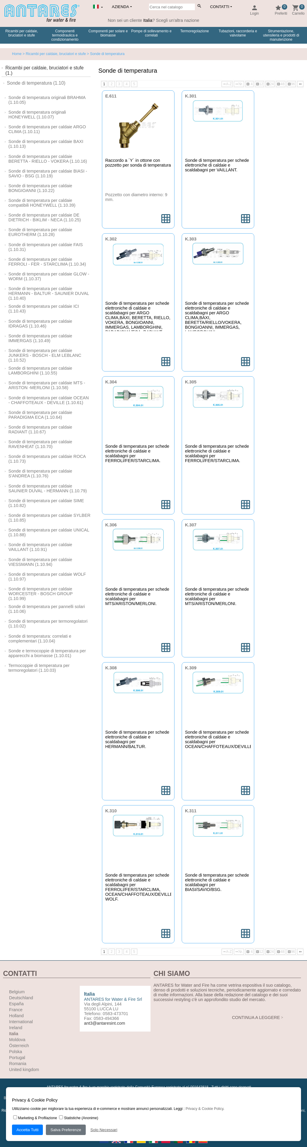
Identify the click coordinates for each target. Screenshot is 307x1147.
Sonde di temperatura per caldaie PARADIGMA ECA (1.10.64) (40, 415)
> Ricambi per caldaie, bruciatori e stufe (54, 54)
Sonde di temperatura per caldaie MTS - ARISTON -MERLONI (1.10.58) (46, 385)
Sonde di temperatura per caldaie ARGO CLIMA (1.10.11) (47, 129)
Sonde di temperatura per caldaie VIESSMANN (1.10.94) (40, 562)
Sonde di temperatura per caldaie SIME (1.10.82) (46, 503)
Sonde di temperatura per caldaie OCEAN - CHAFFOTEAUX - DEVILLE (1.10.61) (48, 400)
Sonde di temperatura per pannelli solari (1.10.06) (46, 609)
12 (259, 84)
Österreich (19, 1045)
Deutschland (21, 997)
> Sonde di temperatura (105, 54)
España (16, 1003)
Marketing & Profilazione (35, 1118)
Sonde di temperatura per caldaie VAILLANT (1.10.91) (40, 547)
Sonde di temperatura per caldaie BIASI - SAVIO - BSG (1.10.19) (47, 173)
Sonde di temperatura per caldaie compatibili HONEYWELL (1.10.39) (41, 203)
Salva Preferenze (65, 1130)
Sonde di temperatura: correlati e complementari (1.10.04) (39, 638)
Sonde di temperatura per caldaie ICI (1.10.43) (43, 308)
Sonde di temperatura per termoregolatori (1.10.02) (48, 623)
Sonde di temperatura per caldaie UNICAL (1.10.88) (48, 532)
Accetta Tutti (27, 1130)
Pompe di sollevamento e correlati (151, 33)
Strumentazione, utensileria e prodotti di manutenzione (281, 35)
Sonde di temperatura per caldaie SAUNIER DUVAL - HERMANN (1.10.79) (47, 488)
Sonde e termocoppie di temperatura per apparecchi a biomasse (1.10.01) (47, 653)
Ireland (15, 1027)
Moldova (17, 1039)
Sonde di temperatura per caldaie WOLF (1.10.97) (47, 576)
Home (17, 54)
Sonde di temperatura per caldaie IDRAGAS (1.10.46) (40, 323)
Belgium (17, 991)
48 (280, 84)
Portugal (17, 1057)
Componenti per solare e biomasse (108, 33)
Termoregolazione (194, 31)
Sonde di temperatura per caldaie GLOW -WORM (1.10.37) (48, 276)
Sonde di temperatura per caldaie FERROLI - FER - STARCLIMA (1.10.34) (47, 261)
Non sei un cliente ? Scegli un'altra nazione (153, 20)
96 (291, 84)
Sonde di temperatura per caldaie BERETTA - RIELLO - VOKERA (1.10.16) (47, 159)
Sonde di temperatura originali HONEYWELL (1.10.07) (37, 114)
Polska (15, 1051)
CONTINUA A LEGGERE (256, 1017)
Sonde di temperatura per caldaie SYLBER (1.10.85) (49, 518)
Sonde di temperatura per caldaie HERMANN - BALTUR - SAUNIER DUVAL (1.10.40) (48, 293)
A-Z (227, 84)
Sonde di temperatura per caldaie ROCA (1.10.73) (47, 459)
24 (270, 84)
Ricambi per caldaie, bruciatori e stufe (21, 33)
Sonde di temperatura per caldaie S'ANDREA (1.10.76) (40, 473)
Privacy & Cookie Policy (204, 1109)
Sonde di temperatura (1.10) (36, 83)
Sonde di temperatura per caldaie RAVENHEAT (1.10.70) (40, 444)
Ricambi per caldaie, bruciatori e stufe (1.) (44, 70)
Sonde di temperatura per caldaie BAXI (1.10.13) (45, 144)
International (21, 1021)
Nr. (239, 84)
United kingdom (24, 1069)
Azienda (120, 6)
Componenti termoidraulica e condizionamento (65, 35)
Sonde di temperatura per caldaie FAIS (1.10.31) (45, 247)
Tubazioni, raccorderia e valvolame (238, 33)
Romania (17, 1063)
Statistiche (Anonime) (78, 1118)
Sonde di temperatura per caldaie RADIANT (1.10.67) (40, 429)
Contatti (219, 6)
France (15, 1009)
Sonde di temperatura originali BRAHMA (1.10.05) (46, 100)
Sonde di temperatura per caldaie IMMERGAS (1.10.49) (40, 338)
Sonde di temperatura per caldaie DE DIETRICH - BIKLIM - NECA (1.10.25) (44, 217)
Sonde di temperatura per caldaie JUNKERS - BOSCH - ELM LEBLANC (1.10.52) (44, 355)
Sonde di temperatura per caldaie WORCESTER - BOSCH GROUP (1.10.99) (40, 594)
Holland (16, 1015)
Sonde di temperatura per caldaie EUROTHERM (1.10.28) (40, 232)
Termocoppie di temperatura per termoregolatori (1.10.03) (39, 668)
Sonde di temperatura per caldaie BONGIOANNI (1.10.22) (40, 188)
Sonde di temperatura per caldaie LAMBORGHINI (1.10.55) (40, 370)
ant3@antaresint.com (104, 1023)
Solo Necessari (104, 1130)
